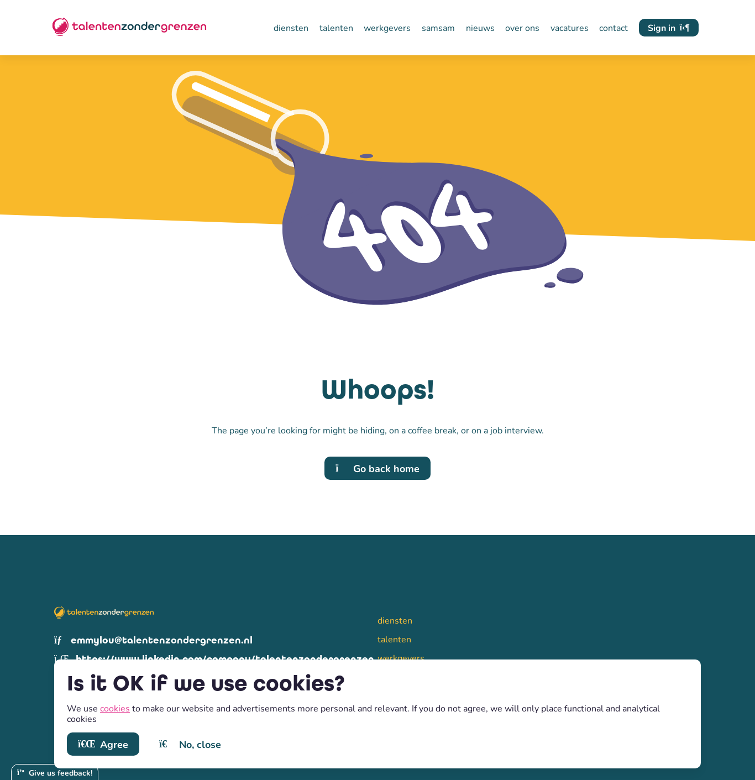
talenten (336, 28)
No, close (190, 744)
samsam (438, 28)
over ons (522, 28)
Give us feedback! (54, 772)
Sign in (669, 27)
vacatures (569, 28)
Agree (103, 744)
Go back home (377, 468)
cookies (115, 708)
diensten (291, 28)
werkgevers (387, 28)
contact (613, 28)
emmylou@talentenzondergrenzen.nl (153, 641)
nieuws (480, 28)
